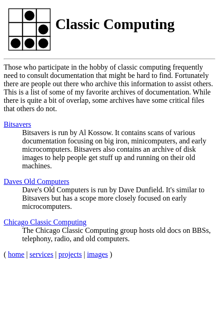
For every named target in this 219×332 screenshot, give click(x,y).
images (97, 254)
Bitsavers (17, 124)
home (16, 254)
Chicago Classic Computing (45, 222)
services (41, 254)
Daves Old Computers (36, 181)
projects (70, 254)
